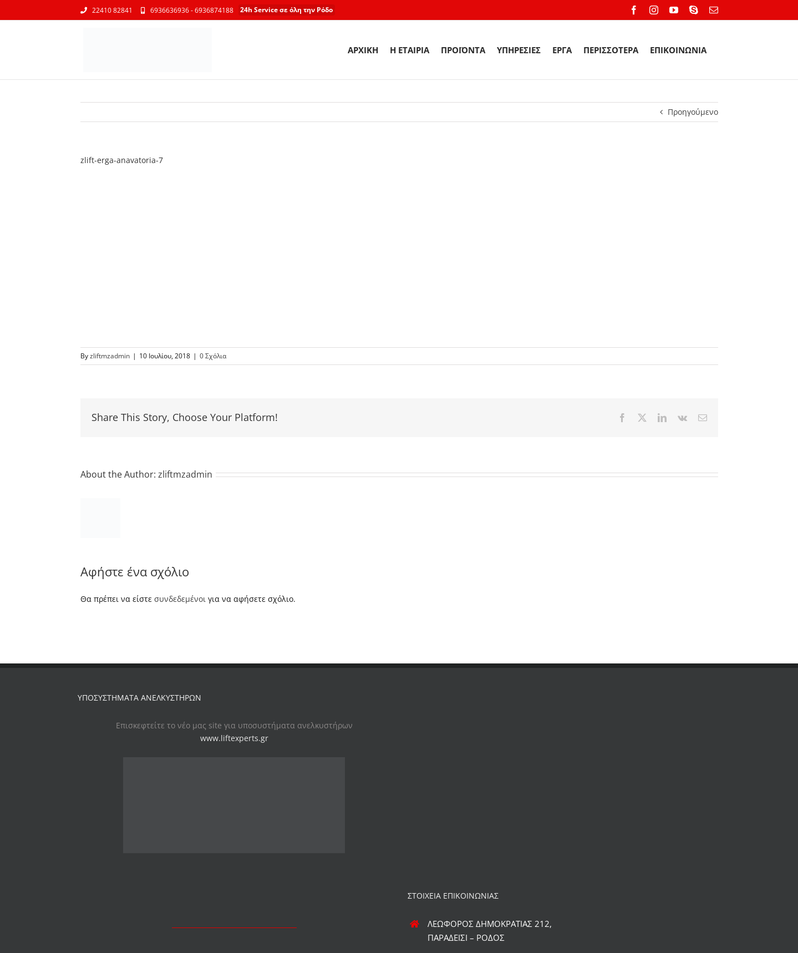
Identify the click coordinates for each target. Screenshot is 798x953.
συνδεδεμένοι (180, 599)
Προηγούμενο (693, 112)
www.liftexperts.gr (234, 738)
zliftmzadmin (110, 356)
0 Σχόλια (213, 356)
